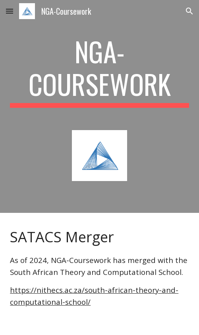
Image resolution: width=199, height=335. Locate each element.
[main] (99, 71)
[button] (9, 11)
